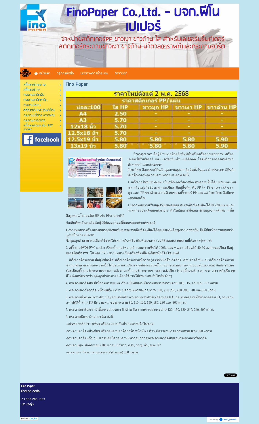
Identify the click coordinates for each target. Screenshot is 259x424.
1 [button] (126, 144)
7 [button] (159, 144)
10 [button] (176, 144)
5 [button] (148, 144)
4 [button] (143, 144)
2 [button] (132, 144)
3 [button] (137, 144)
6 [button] (154, 144)
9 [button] (170, 144)
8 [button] (165, 144)
